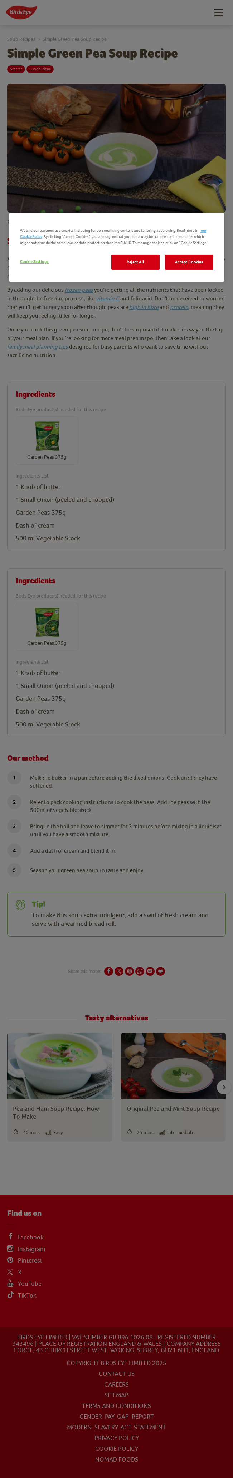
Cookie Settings (34, 261)
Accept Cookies (189, 262)
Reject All (135, 262)
